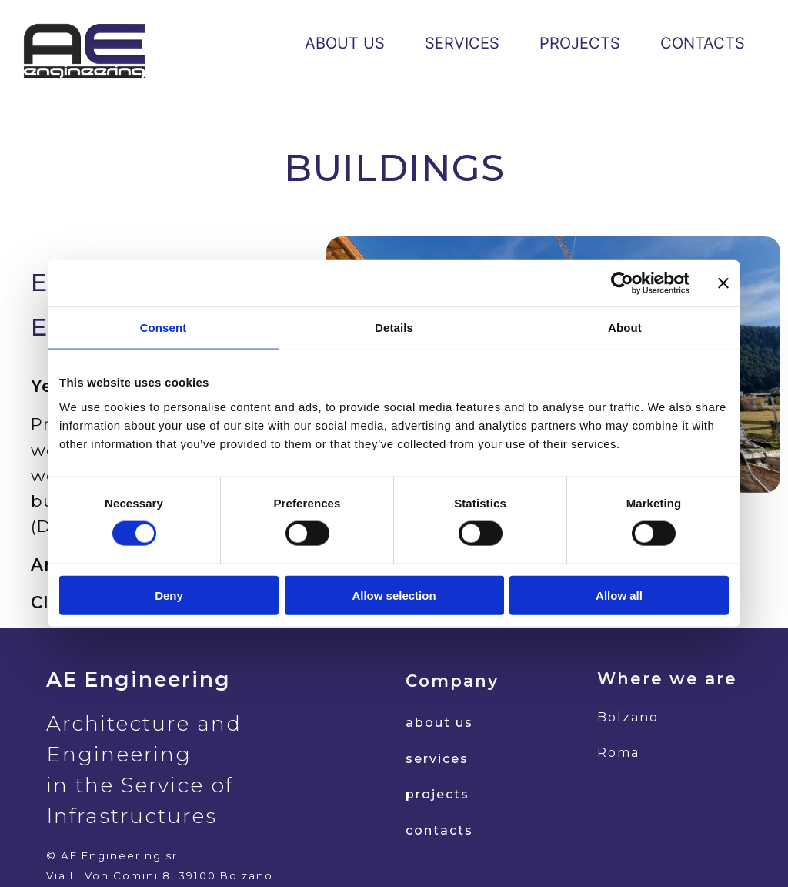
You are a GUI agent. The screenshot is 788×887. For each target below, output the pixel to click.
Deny (169, 594)
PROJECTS (579, 43)
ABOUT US (345, 43)
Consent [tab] (163, 327)
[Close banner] (723, 283)
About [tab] (625, 327)
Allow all (619, 594)
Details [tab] (394, 327)
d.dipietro (614, 851)
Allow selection (394, 594)
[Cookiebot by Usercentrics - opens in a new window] (622, 283)
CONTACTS (702, 43)
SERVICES (462, 43)
